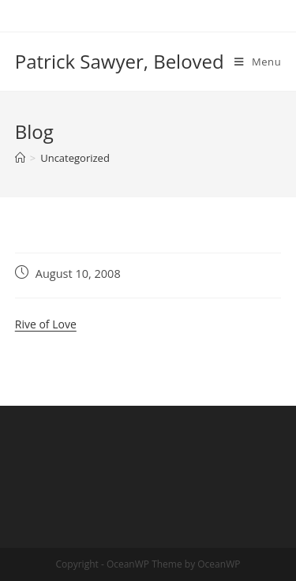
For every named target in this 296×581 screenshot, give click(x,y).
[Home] (20, 158)
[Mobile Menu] (257, 61)
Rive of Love (46, 324)
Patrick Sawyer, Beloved (119, 61)
